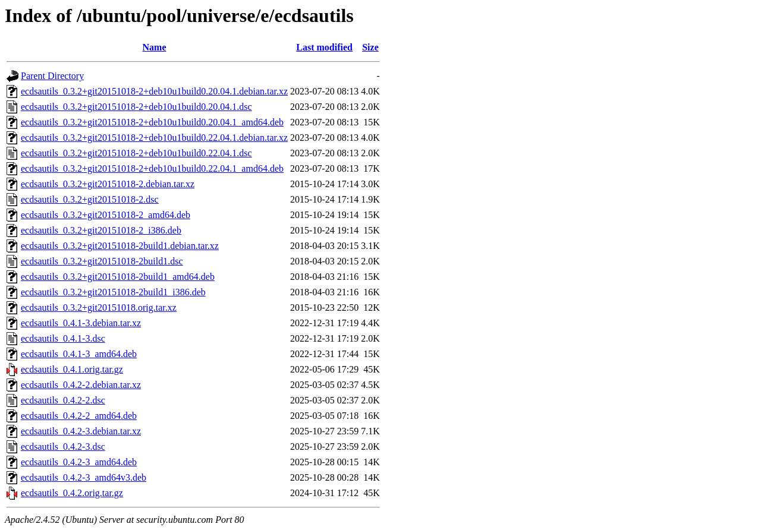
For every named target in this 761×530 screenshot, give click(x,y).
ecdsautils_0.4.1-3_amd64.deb (79, 354)
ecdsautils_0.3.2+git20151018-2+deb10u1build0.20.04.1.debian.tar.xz (154, 91)
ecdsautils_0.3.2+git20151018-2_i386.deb (101, 230)
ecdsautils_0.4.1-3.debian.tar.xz (81, 323)
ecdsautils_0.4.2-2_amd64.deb (79, 416)
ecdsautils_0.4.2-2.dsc (63, 400)
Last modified (324, 47)
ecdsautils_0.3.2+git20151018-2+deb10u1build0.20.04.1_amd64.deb (152, 122)
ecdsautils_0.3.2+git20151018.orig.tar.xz (99, 307)
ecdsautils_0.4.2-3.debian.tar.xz (81, 431)
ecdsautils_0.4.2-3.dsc (63, 446)
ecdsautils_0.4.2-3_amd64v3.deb (83, 477)
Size (370, 47)
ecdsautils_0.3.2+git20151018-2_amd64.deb (105, 215)
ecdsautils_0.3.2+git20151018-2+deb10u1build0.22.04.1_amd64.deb (152, 168)
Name (154, 47)
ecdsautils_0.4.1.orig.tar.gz (72, 369)
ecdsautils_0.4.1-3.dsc (63, 338)
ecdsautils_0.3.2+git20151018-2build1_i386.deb (113, 292)
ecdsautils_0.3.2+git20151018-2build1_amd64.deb (118, 277)
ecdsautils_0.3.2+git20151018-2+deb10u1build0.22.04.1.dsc (136, 153)
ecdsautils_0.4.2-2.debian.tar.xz (81, 385)
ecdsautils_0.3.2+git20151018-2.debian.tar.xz (107, 184)
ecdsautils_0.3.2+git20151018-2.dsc (90, 199)
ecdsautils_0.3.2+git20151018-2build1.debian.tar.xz (120, 246)
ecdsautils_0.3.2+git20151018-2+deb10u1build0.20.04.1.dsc (136, 107)
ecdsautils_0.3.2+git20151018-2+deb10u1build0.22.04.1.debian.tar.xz (154, 137)
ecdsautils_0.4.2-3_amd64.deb (79, 462)
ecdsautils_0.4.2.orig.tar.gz (72, 493)
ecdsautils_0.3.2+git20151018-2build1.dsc (102, 261)
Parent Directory (52, 76)
